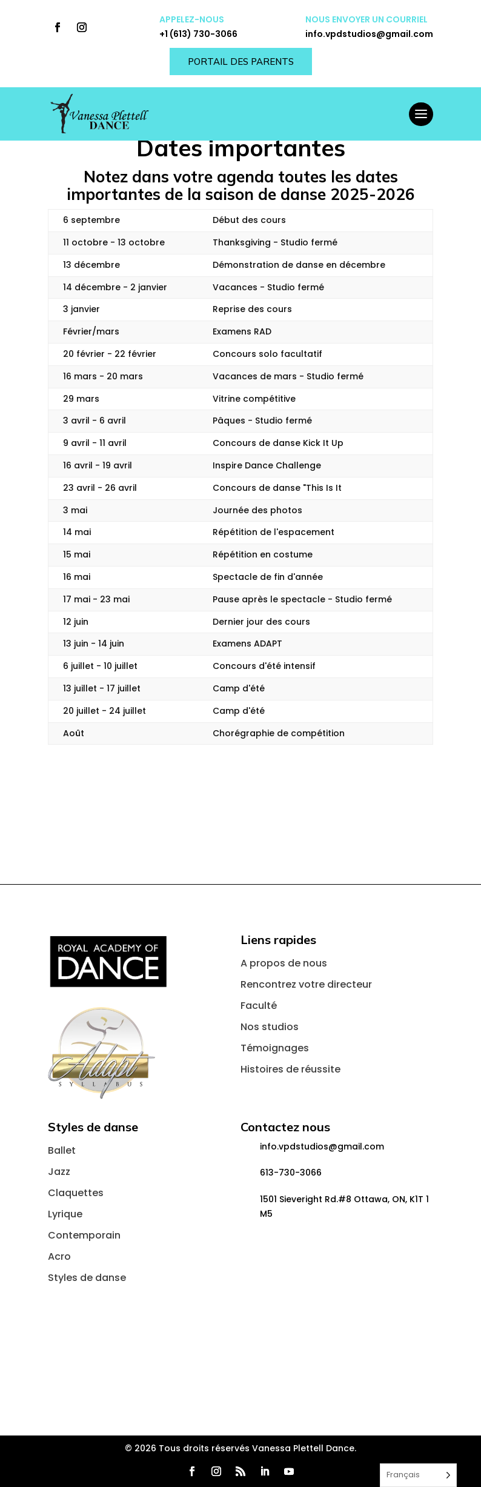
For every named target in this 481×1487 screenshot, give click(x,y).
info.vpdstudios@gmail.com (369, 34)
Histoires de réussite (290, 1069)
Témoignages (274, 1048)
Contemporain (84, 1235)
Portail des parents (241, 61)
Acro (59, 1256)
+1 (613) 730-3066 (198, 34)
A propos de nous (283, 963)
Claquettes (76, 1193)
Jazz (59, 1172)
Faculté (258, 1006)
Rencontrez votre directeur (306, 984)
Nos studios (269, 1027)
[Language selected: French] (418, 1475)
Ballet (62, 1150)
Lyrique (65, 1214)
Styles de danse (87, 1278)
